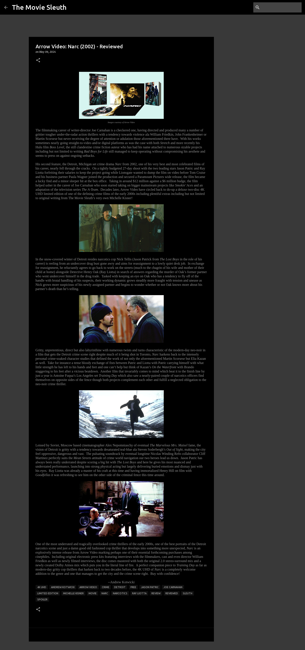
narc (104, 593)
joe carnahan (173, 587)
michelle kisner (73, 593)
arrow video (88, 587)
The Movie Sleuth (39, 7)
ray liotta (139, 593)
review (156, 593)
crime (105, 587)
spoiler (42, 599)
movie (93, 593)
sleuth (187, 593)
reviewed (171, 593)
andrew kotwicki (63, 587)
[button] (38, 60)
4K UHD (41, 587)
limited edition (47, 593)
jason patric (150, 587)
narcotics (120, 593)
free (133, 587)
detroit (120, 587)
